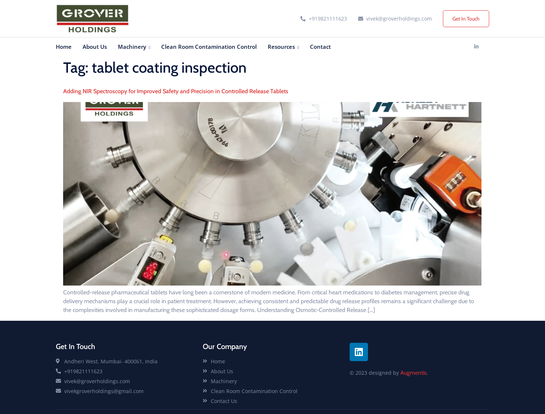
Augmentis (413, 372)
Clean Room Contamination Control (209, 46)
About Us (95, 46)
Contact (320, 46)
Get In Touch (466, 18)
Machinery (134, 47)
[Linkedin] (476, 46)
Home (64, 46)
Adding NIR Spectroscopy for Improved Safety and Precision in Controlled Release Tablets (175, 91)
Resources (283, 47)
